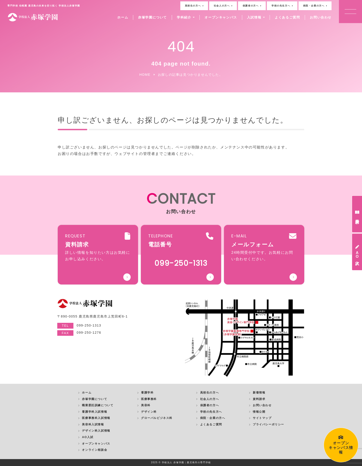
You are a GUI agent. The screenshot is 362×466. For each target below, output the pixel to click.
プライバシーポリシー (268, 424)
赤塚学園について (152, 17)
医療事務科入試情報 (96, 418)
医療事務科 (149, 399)
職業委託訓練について (97, 405)
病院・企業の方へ (314, 5)
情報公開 (259, 411)
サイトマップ (262, 418)
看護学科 (147, 392)
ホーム (122, 17)
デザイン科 (149, 411)
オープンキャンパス (221, 17)
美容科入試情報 (93, 424)
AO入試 (87, 437)
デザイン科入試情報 (96, 430)
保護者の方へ (251, 5)
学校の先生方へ (281, 5)
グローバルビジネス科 (156, 418)
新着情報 (259, 392)
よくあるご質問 (287, 17)
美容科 (146, 405)
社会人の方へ (222, 5)
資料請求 (259, 399)
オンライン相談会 (94, 449)
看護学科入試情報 (94, 411)
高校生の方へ (193, 5)
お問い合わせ (321, 17)
